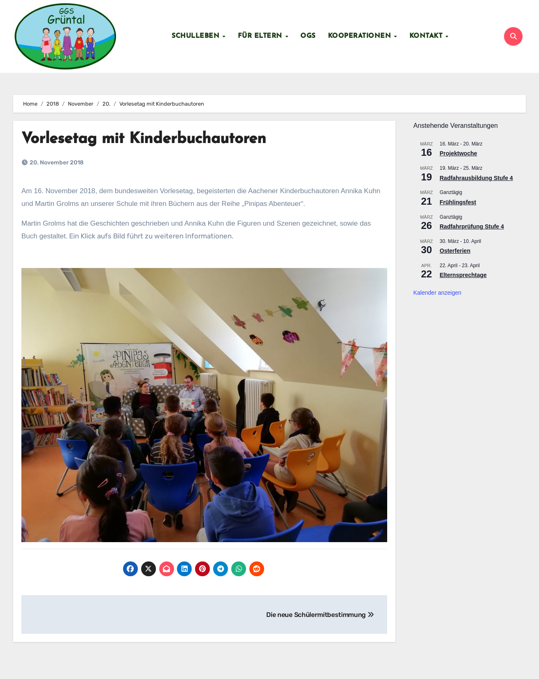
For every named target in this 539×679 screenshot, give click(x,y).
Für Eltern (261, 36)
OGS (308, 36)
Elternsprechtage (463, 275)
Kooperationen (360, 36)
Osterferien (455, 251)
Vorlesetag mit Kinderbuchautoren (150, 139)
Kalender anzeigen (438, 292)
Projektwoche (458, 153)
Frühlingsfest (458, 202)
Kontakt (427, 36)
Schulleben (197, 36)
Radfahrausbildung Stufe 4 (476, 178)
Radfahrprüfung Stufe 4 (472, 226)
